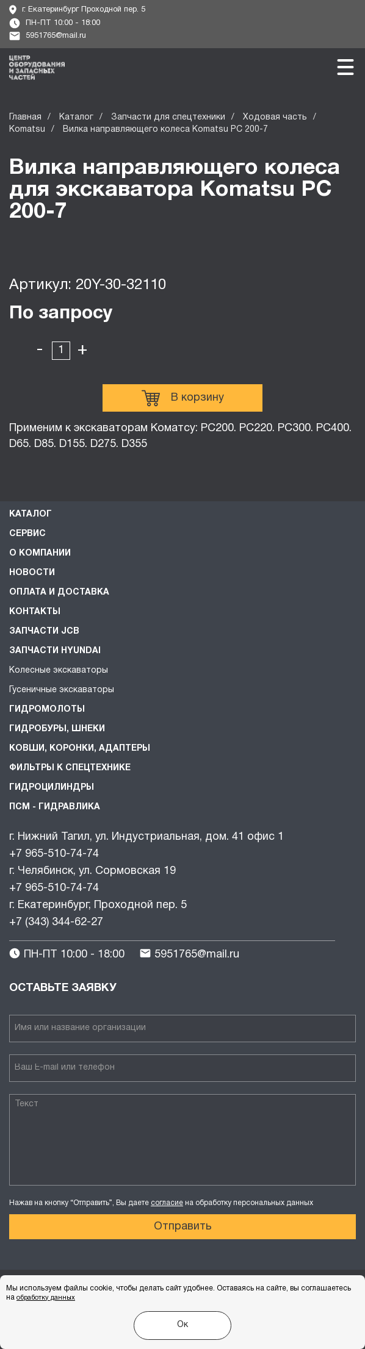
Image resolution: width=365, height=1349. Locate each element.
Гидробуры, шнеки (57, 729)
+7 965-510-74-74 (54, 854)
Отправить (183, 1227)
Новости (32, 573)
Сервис (27, 534)
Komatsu (27, 130)
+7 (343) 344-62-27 (56, 922)
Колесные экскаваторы (58, 670)
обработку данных (45, 1298)
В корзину (183, 398)
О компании (40, 553)
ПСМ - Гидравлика (54, 807)
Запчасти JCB (44, 631)
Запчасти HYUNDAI (55, 651)
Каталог (76, 117)
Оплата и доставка (59, 592)
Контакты (34, 612)
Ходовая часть (275, 117)
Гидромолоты (47, 710)
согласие (167, 1203)
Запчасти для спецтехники (168, 117)
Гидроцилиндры (51, 788)
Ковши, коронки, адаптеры (79, 749)
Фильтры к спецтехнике (70, 768)
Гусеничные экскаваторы (61, 690)
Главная (25, 117)
